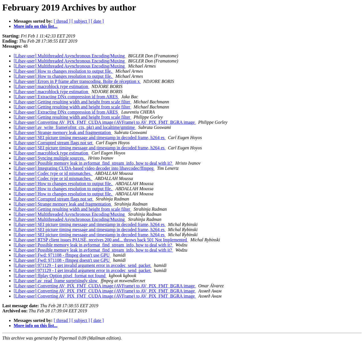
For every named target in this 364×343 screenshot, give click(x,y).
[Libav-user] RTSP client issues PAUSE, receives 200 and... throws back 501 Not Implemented (101, 239)
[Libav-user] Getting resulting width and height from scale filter (72, 101)
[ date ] (97, 21)
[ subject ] (81, 21)
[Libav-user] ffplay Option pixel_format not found (60, 275)
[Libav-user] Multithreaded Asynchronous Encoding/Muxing (70, 55)
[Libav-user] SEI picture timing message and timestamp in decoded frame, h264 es (90, 137)
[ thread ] (62, 21)
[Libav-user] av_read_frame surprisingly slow (56, 280)
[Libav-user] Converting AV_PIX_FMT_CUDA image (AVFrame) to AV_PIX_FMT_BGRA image (105, 122)
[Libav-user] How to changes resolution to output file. (63, 71)
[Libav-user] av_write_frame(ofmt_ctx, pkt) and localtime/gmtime (75, 127)
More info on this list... (35, 26)
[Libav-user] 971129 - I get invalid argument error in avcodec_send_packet (83, 265)
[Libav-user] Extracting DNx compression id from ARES (66, 96)
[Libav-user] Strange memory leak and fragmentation (63, 132)
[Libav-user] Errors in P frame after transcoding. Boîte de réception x (77, 81)
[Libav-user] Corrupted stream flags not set (54, 142)
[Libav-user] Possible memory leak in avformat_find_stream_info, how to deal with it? (93, 163)
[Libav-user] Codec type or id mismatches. (53, 173)
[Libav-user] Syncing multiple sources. (50, 158)
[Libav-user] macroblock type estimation (51, 86)
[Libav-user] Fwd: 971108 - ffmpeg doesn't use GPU (62, 255)
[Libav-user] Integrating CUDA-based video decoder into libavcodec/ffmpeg (84, 168)
